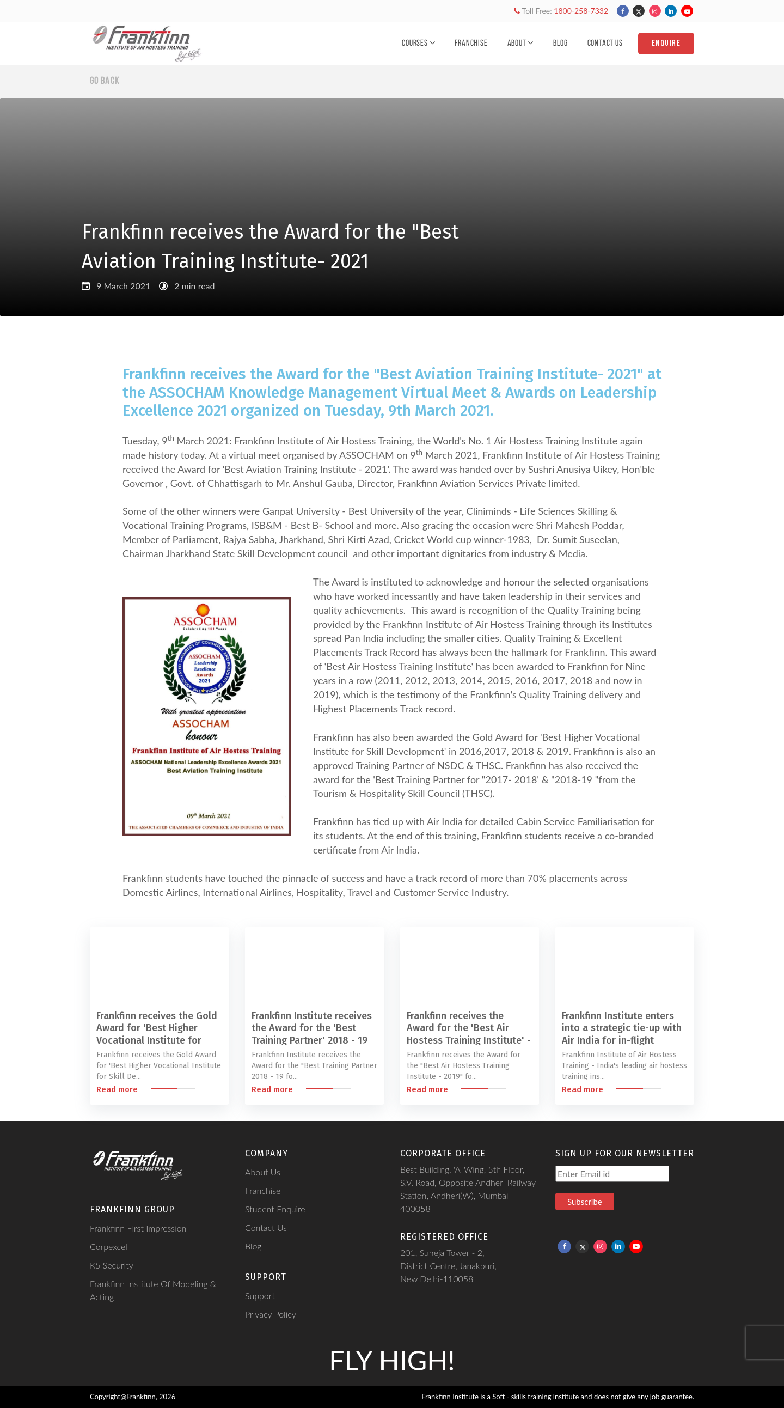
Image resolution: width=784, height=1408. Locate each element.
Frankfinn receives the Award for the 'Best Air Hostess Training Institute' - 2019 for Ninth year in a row (469, 1034)
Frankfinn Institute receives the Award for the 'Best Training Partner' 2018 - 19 (312, 1028)
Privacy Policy (270, 1314)
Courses (418, 43)
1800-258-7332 (581, 10)
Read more (117, 1089)
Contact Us (605, 43)
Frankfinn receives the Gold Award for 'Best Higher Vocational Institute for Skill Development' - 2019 (156, 1034)
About (520, 43)
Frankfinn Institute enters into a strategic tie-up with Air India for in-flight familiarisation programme (622, 1034)
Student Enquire (275, 1209)
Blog (560, 43)
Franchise (471, 43)
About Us (262, 1172)
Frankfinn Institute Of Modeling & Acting (153, 1290)
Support (260, 1295)
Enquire (666, 43)
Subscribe (584, 1201)
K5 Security (111, 1265)
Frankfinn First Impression (138, 1228)
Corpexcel (108, 1246)
